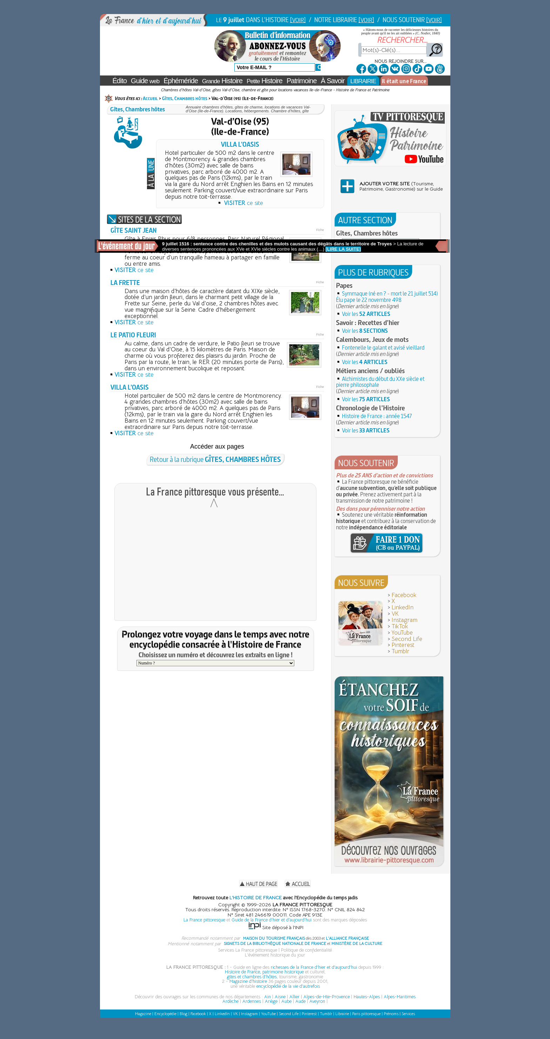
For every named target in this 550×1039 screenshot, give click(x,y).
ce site (243, 203)
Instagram (404, 620)
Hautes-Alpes (367, 997)
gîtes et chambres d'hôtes (252, 977)
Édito (120, 81)
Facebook (403, 595)
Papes (344, 285)
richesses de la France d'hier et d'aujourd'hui (314, 967)
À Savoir (333, 81)
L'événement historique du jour (275, 955)
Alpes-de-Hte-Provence (326, 997)
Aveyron (317, 1001)
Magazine (143, 1013)
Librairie (342, 1013)
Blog (183, 1013)
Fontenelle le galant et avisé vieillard (383, 347)
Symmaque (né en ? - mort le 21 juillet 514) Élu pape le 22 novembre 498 (387, 297)
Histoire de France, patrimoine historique (264, 972)
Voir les (366, 314)
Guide (145, 81)
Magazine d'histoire (248, 981)
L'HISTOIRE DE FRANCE (255, 897)
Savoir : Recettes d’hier (367, 322)
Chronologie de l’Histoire (370, 407)
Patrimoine (302, 81)
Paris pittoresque (366, 1013)
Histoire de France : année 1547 (377, 416)
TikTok (399, 626)
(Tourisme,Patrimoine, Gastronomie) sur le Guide (401, 186)
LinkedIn (402, 607)
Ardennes (251, 1001)
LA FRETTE (125, 282)
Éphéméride (180, 81)
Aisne (280, 997)
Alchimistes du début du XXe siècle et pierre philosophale (380, 382)
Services (408, 1013)
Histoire (222, 81)
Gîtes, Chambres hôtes (184, 98)
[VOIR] (298, 20)
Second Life (406, 639)
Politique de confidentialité (306, 950)
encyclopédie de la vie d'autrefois (288, 986)
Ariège (271, 1001)
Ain (267, 997)
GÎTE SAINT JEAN (133, 230)
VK (395, 613)
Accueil (150, 98)
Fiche (320, 230)
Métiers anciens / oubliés (370, 370)
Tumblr (400, 651)
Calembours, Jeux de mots (372, 339)
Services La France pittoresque (247, 950)
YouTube (402, 632)
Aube (286, 1001)
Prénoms (391, 1013)
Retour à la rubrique (215, 459)
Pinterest (402, 645)
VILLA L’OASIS (240, 144)
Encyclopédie (165, 1013)
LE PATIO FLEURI (133, 335)
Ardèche (230, 1001)
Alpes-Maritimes (400, 997)
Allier (294, 997)
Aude (300, 1001)
